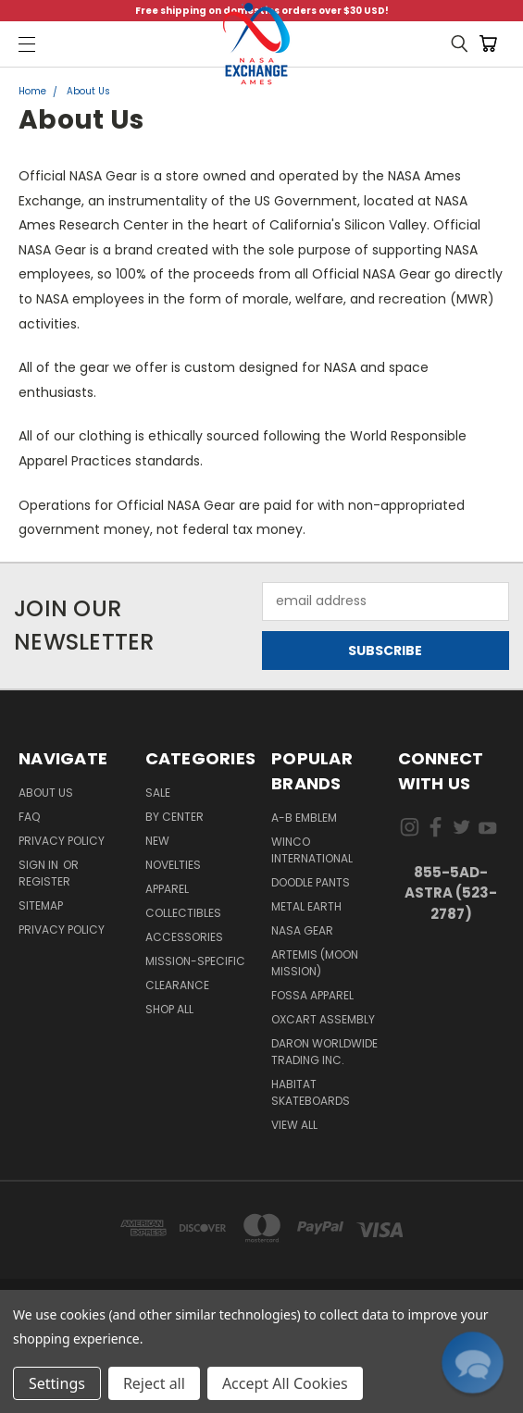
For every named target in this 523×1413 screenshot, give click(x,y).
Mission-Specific (195, 961)
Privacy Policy (62, 841)
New (157, 841)
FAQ (29, 816)
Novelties (173, 865)
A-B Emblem (304, 817)
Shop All (169, 1009)
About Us (46, 792)
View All (294, 1125)
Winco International (312, 850)
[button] (472, 1362)
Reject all (154, 1383)
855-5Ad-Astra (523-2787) (451, 892)
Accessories (184, 937)
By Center (174, 816)
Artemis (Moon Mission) (314, 963)
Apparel (167, 889)
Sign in (40, 865)
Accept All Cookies (285, 1383)
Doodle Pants (310, 882)
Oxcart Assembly (323, 1019)
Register (44, 881)
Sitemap (41, 905)
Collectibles (183, 913)
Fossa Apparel (312, 995)
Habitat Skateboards (310, 1092)
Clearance (177, 985)
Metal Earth (306, 906)
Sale (157, 792)
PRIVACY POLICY (62, 929)
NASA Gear (302, 930)
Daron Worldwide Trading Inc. (324, 1051)
